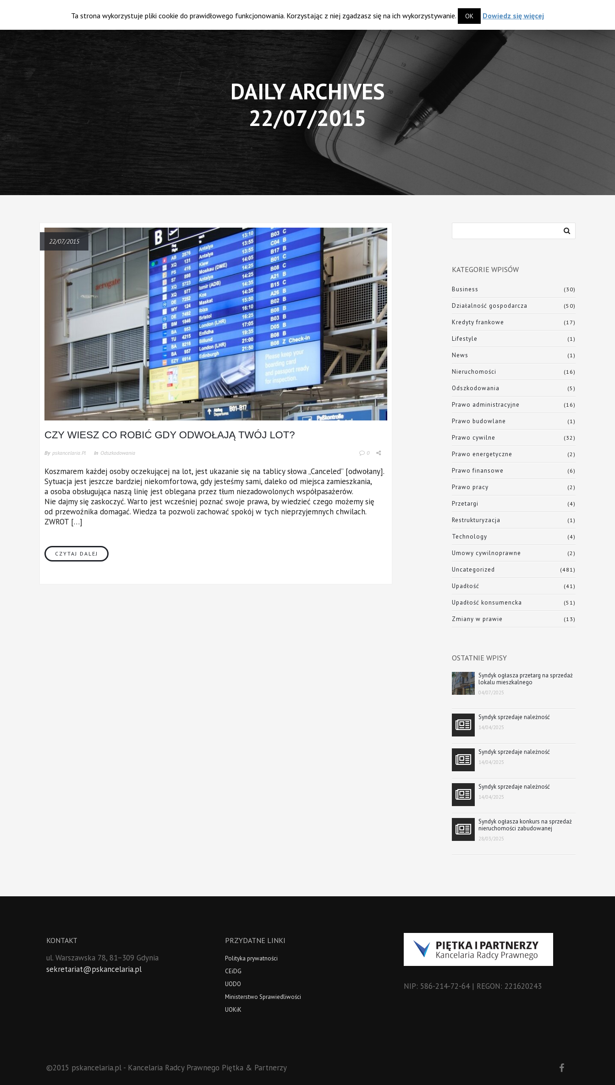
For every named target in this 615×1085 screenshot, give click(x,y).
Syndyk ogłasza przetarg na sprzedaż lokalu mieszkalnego (525, 679)
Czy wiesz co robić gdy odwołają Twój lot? (169, 435)
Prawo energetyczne (482, 454)
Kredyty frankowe (478, 322)
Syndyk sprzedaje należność (514, 717)
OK (469, 16)
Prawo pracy (470, 487)
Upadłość (465, 586)
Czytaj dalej (76, 553)
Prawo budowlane (479, 421)
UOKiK (233, 1010)
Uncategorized (473, 569)
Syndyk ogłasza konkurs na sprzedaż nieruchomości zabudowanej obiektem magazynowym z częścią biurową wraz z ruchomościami (525, 825)
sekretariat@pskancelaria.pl (94, 969)
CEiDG (233, 971)
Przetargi (465, 503)
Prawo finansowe (478, 470)
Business (465, 289)
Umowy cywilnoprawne (486, 553)
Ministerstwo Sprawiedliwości (263, 997)
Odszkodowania (117, 452)
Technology (469, 536)
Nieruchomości (474, 372)
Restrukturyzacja (476, 520)
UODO (233, 984)
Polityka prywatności (251, 958)
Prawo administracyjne (486, 405)
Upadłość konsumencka (487, 602)
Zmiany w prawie (477, 619)
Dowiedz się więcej (513, 15)
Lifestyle (465, 339)
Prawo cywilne (473, 438)
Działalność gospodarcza (489, 306)
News (460, 355)
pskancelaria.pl (69, 452)
